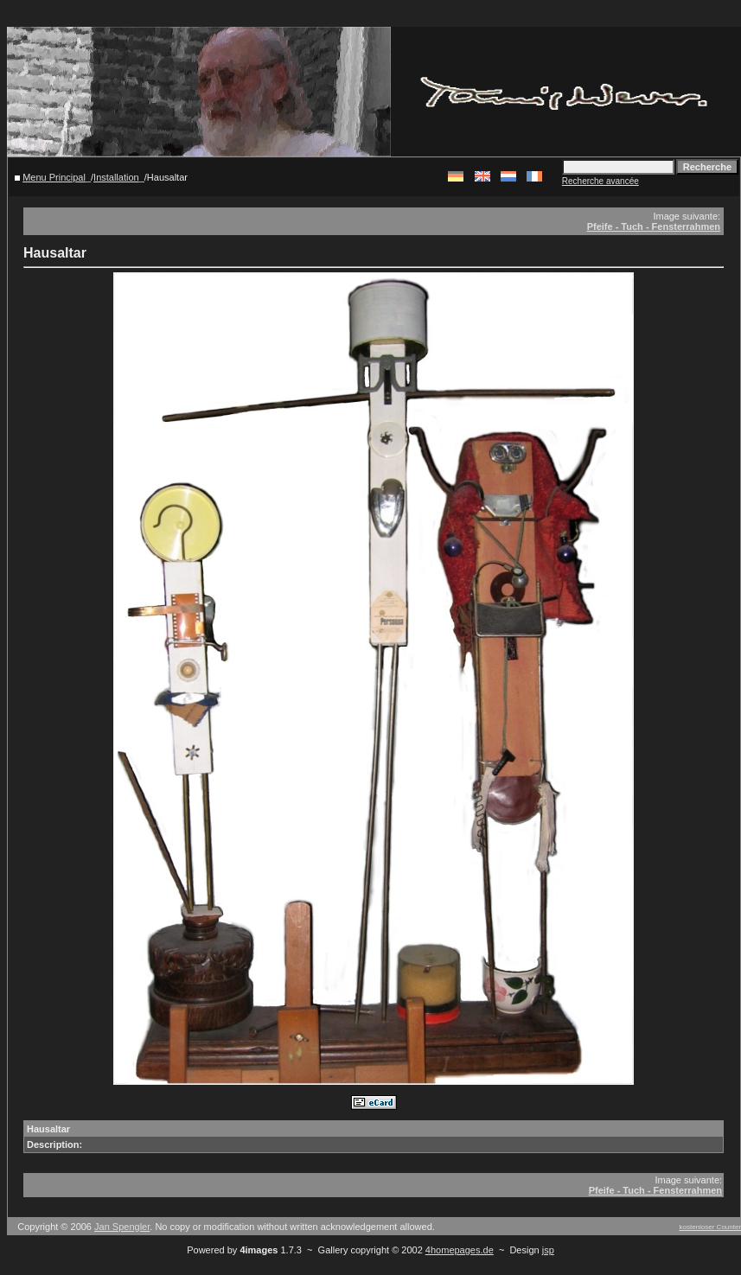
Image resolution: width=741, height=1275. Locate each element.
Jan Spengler (122, 1226)
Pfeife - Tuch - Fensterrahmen (653, 226)
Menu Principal (54, 177)
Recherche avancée (600, 181)
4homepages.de (459, 1250)
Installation (116, 177)
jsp (548, 1250)
